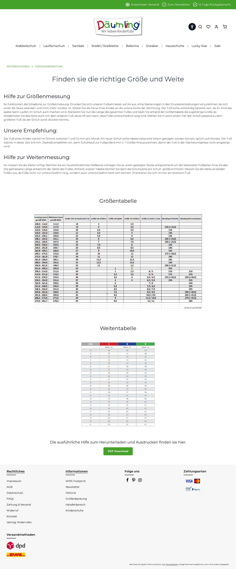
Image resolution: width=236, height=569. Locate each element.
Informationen (77, 471)
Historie (71, 492)
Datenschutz (15, 492)
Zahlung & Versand (19, 504)
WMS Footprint (76, 481)
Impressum (14, 481)
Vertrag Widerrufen (19, 522)
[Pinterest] (134, 481)
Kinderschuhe (74, 510)
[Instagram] (140, 481)
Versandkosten (172, 564)
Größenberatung (76, 498)
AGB (10, 487)
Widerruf (12, 510)
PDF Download (118, 451)
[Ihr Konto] (216, 26)
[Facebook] (127, 481)
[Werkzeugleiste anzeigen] (192, 26)
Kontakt (12, 516)
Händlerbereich (75, 504)
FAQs (10, 498)
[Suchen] (200, 26)
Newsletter (73, 487)
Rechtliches (16, 471)
